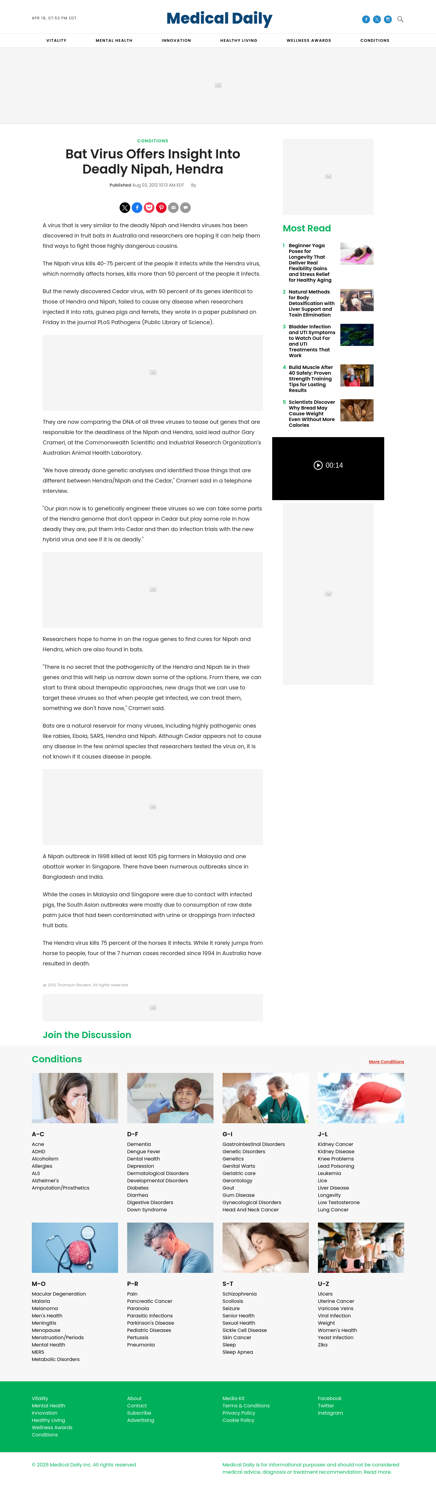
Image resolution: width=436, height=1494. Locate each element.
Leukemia (329, 1173)
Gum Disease (239, 1195)
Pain (132, 1293)
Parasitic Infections (150, 1315)
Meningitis (44, 1323)
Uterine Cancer (336, 1301)
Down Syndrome (147, 1209)
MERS (38, 1352)
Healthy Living (48, 1420)
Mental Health (48, 1344)
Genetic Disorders (244, 1151)
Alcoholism (45, 1158)
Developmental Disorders (157, 1180)
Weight (326, 1323)
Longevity (329, 1195)
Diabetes (138, 1187)
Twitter (326, 1405)
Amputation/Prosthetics (60, 1187)
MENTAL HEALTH (114, 40)
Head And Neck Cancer (251, 1209)
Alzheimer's (45, 1180)
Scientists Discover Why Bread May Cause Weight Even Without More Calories (312, 414)
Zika (323, 1344)
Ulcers (325, 1293)
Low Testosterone (339, 1202)
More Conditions (386, 1062)
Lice (322, 1180)
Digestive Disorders (150, 1202)
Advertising (140, 1420)
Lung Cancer (333, 1209)
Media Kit (234, 1398)
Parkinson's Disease (150, 1323)
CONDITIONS (374, 40)
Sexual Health (239, 1323)
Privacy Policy (239, 1412)
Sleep (229, 1344)
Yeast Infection (336, 1337)
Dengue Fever (143, 1151)
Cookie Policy (238, 1420)
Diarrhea (137, 1195)
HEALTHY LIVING (239, 40)
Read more (377, 1472)
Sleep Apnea (238, 1352)
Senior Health (239, 1315)
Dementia (139, 1144)
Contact (137, 1405)
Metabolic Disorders (56, 1359)
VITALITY (56, 40)
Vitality (40, 1398)
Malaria (41, 1301)
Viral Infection (334, 1315)
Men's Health (47, 1315)
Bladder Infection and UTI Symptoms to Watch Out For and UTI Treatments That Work (312, 341)
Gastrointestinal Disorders (254, 1144)
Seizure (231, 1308)
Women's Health (337, 1330)
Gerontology (238, 1180)
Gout (228, 1187)
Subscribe (139, 1412)
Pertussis (137, 1337)
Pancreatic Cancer (150, 1301)
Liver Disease (333, 1187)
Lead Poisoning (336, 1166)
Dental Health (143, 1158)
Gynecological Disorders (252, 1202)
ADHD (38, 1151)
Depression (140, 1166)
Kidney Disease (336, 1151)
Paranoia (138, 1308)
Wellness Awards (309, 40)
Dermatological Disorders (158, 1173)
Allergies (42, 1166)
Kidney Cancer (335, 1144)
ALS (36, 1173)
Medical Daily (220, 18)
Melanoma (45, 1308)
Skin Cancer (237, 1337)
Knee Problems (336, 1158)
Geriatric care (239, 1173)
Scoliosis (233, 1301)
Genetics (233, 1158)
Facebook (330, 1398)
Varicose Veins (335, 1308)
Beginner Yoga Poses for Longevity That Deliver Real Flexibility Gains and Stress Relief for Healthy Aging (310, 263)
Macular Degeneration (59, 1293)
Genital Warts (239, 1166)
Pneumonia (141, 1344)
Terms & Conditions (246, 1405)
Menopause (46, 1330)
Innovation (45, 1412)
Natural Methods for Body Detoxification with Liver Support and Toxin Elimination (312, 303)
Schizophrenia (240, 1293)
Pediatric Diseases (149, 1330)
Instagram (330, 1412)
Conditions (153, 141)
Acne (38, 1144)
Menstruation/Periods (58, 1337)
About (134, 1398)
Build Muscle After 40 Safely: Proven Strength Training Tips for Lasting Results (311, 379)
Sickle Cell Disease (245, 1330)
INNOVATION (176, 40)
